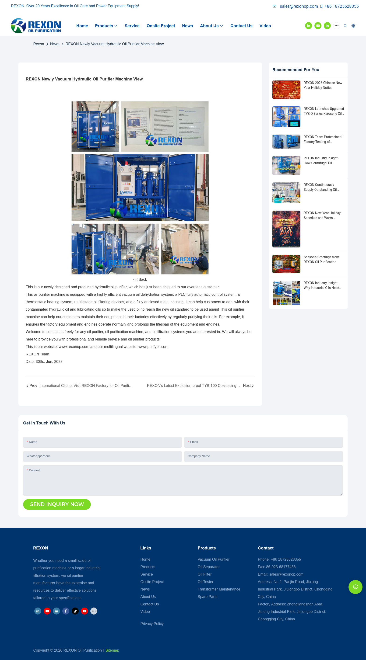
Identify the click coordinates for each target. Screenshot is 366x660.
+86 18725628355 (339, 6)
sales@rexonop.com (295, 6)
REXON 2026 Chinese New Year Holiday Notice (323, 85)
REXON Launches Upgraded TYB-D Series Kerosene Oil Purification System (324, 111)
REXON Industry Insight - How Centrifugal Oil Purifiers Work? (321, 161)
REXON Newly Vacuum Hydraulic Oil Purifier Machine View (115, 44)
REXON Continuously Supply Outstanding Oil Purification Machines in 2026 (321, 187)
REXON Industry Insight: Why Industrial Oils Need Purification (321, 285)
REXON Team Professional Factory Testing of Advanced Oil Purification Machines (323, 139)
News (55, 44)
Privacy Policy (152, 624)
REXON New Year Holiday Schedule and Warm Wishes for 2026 (322, 215)
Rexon (38, 44)
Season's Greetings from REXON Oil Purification (321, 259)
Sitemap (112, 650)
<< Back (140, 279)
